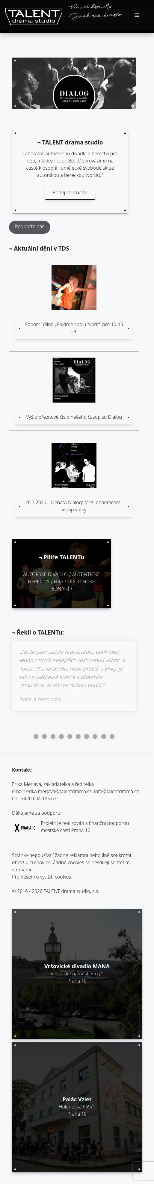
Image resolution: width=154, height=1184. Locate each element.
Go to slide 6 (78, 736)
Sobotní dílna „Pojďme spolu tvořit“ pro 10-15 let (74, 328)
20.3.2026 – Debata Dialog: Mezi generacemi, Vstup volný (74, 506)
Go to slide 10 (112, 736)
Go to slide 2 (44, 736)
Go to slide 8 (95, 736)
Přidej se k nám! (70, 193)
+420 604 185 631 (40, 799)
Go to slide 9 (103, 736)
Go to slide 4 (61, 736)
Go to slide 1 (36, 736)
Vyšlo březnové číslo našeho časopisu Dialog (74, 418)
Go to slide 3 (53, 736)
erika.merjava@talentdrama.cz (59, 792)
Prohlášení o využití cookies (41, 877)
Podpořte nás (29, 227)
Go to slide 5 (69, 736)
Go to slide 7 (86, 736)
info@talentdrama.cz (116, 792)
